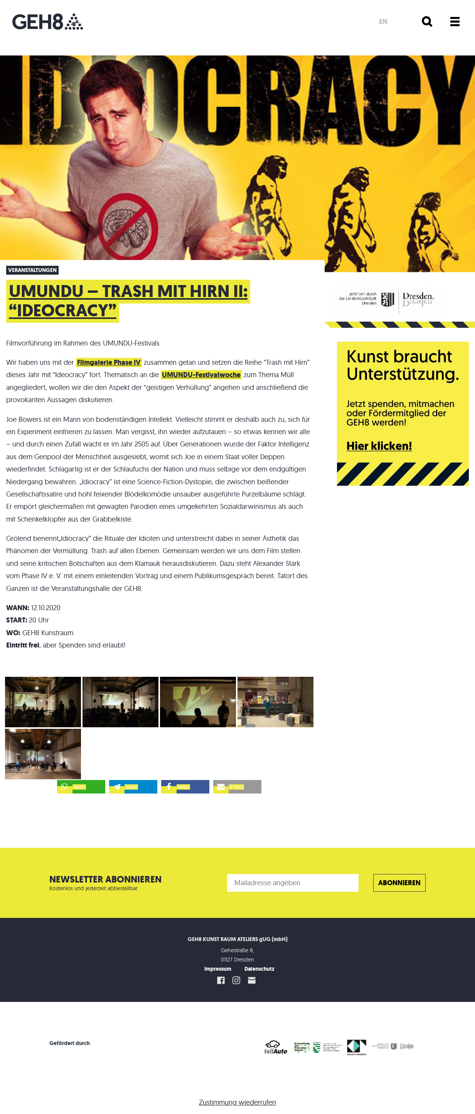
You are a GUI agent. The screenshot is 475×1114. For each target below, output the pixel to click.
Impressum (217, 969)
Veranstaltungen (32, 270)
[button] (81, 787)
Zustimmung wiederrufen (237, 1102)
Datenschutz (259, 969)
